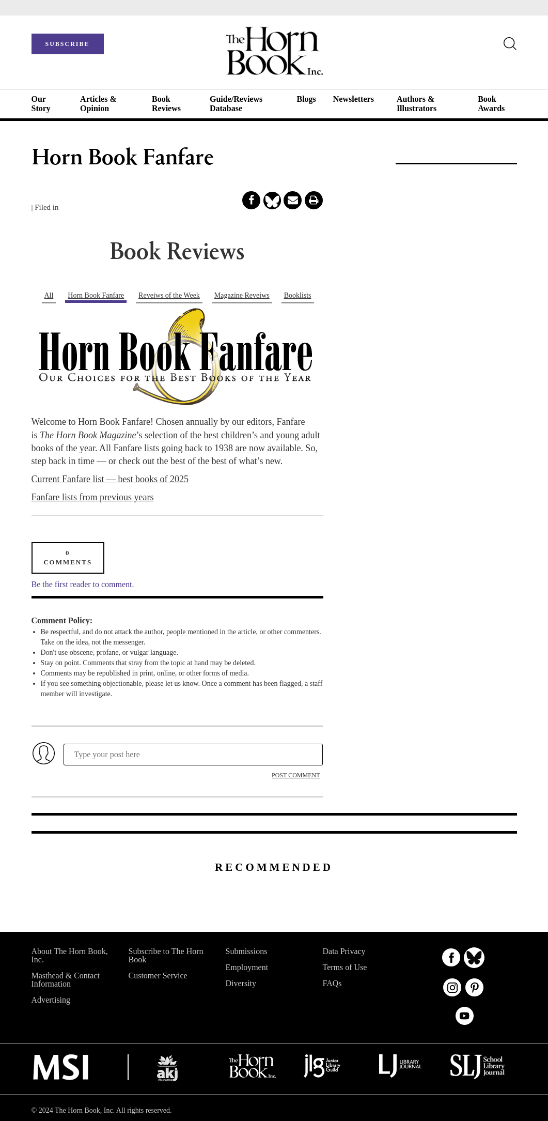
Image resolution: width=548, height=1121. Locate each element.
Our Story (41, 104)
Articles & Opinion (98, 104)
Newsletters (353, 99)
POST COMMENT (296, 775)
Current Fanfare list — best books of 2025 (110, 479)
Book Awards (491, 104)
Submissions (247, 951)
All (48, 295)
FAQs (332, 983)
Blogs (306, 99)
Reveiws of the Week (169, 295)
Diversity (241, 983)
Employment (247, 967)
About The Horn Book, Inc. (70, 955)
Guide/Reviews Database (236, 104)
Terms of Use (345, 967)
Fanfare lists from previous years (93, 497)
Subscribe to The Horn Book (166, 955)
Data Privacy (344, 951)
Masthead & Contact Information (66, 979)
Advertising (51, 999)
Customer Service (158, 975)
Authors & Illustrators (416, 104)
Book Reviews (166, 104)
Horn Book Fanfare (96, 295)
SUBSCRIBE (67, 44)
